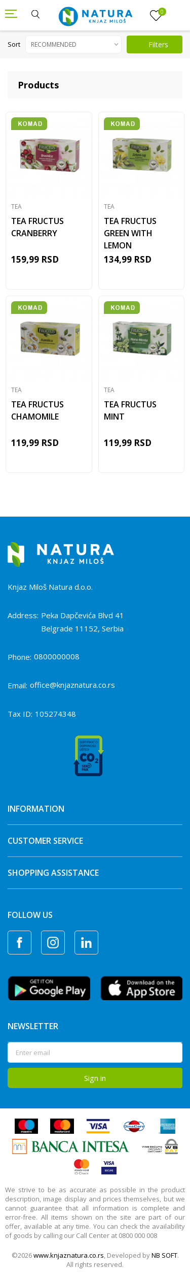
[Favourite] (156, 15)
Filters (152, 44)
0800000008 (57, 656)
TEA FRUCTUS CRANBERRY (37, 227)
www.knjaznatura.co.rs (68, 1255)
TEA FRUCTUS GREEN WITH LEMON (130, 233)
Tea (16, 206)
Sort (14, 44)
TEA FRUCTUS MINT (130, 410)
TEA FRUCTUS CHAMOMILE (37, 410)
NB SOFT (164, 1255)
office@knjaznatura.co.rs (72, 685)
